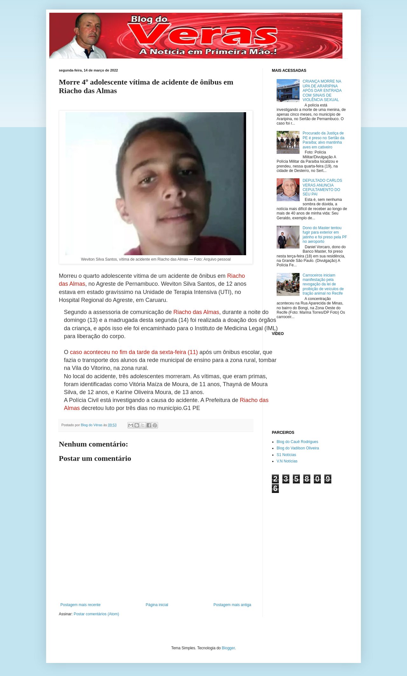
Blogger (228, 648)
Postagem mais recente (80, 605)
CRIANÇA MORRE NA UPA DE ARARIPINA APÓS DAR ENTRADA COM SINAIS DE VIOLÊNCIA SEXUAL (322, 90)
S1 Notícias (286, 455)
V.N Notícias (287, 461)
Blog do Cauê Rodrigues (297, 442)
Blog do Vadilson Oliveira (298, 448)
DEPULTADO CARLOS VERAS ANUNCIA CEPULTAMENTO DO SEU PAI (322, 187)
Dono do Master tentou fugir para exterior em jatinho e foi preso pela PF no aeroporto (325, 235)
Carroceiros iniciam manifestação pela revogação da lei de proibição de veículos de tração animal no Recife (323, 284)
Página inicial (157, 605)
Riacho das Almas (196, 312)
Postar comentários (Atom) (96, 614)
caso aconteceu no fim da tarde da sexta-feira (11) (134, 352)
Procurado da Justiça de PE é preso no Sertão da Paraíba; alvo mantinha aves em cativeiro (323, 140)
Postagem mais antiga (232, 605)
